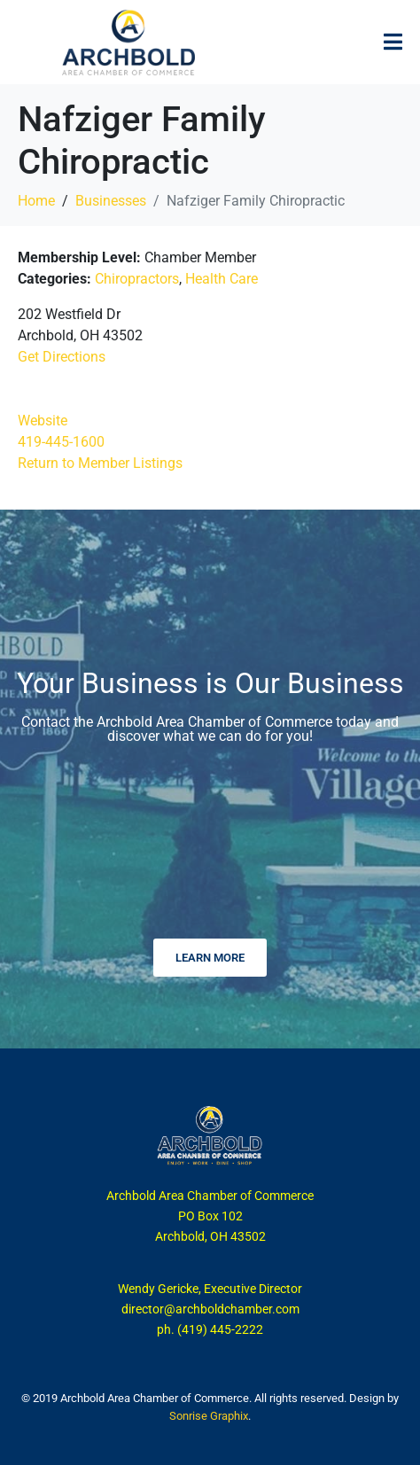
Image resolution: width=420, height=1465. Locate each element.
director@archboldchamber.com (210, 1309)
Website (42, 420)
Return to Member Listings (100, 463)
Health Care (221, 278)
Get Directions (61, 356)
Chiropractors (137, 278)
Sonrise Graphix (208, 1415)
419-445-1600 (61, 441)
